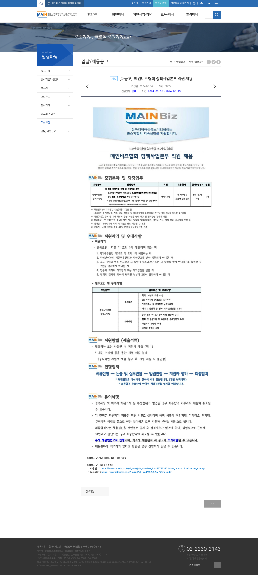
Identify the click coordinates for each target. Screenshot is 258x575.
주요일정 (45, 122)
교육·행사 (167, 14)
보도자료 (45, 96)
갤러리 (44, 88)
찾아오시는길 (55, 546)
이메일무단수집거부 (92, 546)
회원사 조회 (160, 3)
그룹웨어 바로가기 (180, 3)
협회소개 (41, 546)
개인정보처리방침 (72, 546)
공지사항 (45, 70)
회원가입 (146, 3)
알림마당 (192, 14)
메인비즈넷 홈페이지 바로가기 (66, 3)
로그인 (134, 3)
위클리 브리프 (48, 114)
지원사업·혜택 (142, 14)
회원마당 (118, 14)
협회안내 (93, 14)
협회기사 (45, 105)
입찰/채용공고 (48, 131)
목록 (212, 503)
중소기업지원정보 (50, 79)
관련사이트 (203, 565)
